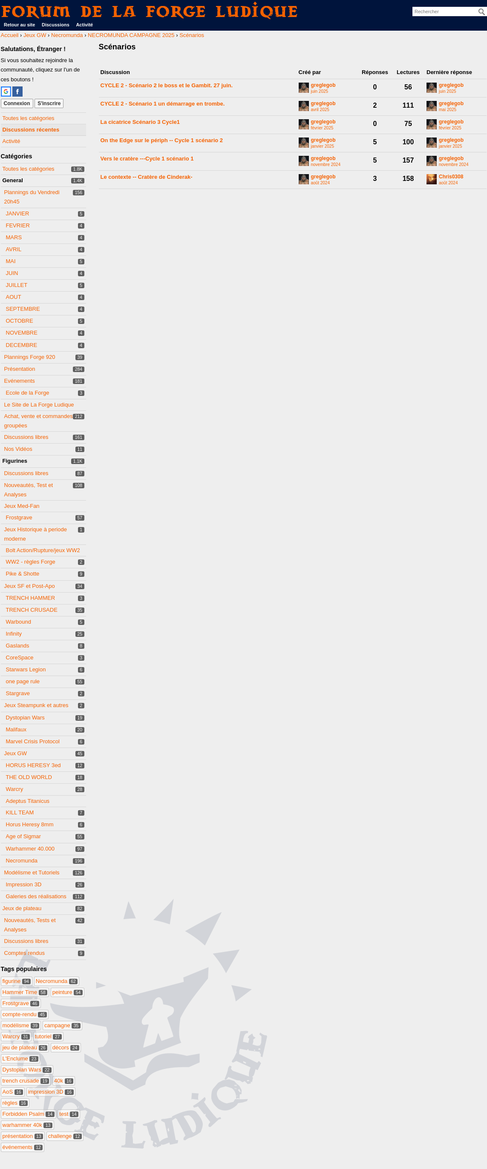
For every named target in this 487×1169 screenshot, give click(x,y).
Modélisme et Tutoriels (32, 872)
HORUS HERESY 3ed (33, 765)
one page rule (23, 681)
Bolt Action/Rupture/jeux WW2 (43, 550)
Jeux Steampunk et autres (36, 705)
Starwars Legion (26, 669)
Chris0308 (451, 177)
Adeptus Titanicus (28, 801)
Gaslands (17, 645)
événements (23, 1147)
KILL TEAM (20, 812)
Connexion (17, 103)
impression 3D (51, 1092)
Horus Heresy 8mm (30, 824)
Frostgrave (19, 517)
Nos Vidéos (18, 449)
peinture (67, 992)
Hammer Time (25, 992)
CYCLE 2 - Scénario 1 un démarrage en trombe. (163, 103)
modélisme (21, 1025)
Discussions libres (26, 437)
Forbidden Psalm (29, 1114)
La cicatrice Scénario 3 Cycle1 (140, 122)
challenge (65, 1136)
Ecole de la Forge (27, 393)
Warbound (19, 622)
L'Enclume (20, 1058)
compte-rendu (25, 1014)
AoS (13, 1092)
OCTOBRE (19, 321)
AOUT (13, 297)
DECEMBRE (21, 345)
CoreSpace (20, 657)
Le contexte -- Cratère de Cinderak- (147, 177)
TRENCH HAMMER (30, 598)
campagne (62, 1025)
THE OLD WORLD (29, 777)
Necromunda (21, 860)
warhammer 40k (27, 1125)
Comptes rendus (24, 953)
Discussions (55, 24)
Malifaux (16, 729)
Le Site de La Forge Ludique (39, 404)
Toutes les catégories (29, 118)
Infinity (14, 633)
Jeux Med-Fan (22, 506)
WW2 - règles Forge (30, 562)
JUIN (12, 273)
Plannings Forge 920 (29, 357)
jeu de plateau (25, 1047)
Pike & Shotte (23, 573)
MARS (14, 237)
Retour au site (19, 24)
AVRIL (14, 249)
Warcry (14, 789)
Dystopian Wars (25, 717)
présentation (23, 1136)
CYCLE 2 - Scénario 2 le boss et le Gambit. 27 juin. (167, 85)
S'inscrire (49, 103)
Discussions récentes (31, 129)
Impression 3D (24, 884)
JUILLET (17, 285)
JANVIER (17, 213)
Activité (84, 24)
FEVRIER (18, 225)
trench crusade (26, 1080)
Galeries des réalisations (36, 896)
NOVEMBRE (21, 332)
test (68, 1114)
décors (65, 1047)
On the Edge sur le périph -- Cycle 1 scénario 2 (162, 140)
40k (63, 1080)
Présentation (19, 369)
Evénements (19, 381)
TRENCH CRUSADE (32, 610)
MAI (11, 261)
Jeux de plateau (22, 908)
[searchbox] (449, 11)
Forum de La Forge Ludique (150, 11)
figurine (17, 981)
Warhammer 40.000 (30, 848)
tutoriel (48, 1036)
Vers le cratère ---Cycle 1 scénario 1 (147, 158)
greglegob (323, 85)
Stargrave (18, 693)
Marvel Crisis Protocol (33, 741)
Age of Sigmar (23, 836)
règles (15, 1103)
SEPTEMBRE (23, 309)
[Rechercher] (481, 12)
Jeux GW (15, 753)
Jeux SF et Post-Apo (29, 586)
